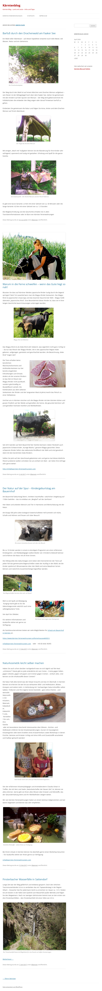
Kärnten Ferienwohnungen (12, 16)
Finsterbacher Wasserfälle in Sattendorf (25, 879)
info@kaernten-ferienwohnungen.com (17, 644)
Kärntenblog (11, 5)
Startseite (31, 16)
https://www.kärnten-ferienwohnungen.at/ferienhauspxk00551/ (26, 638)
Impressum (43, 16)
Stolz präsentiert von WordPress (12, 987)
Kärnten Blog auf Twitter (82, 69)
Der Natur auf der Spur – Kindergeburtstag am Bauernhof (29, 490)
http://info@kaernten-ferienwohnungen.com (19, 469)
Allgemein (34, 220)
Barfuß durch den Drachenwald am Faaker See (29, 33)
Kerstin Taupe (20, 25)
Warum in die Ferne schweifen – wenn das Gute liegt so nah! (34, 285)
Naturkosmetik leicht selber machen (23, 663)
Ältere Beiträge (9, 979)
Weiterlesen (8, 959)
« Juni (76, 58)
